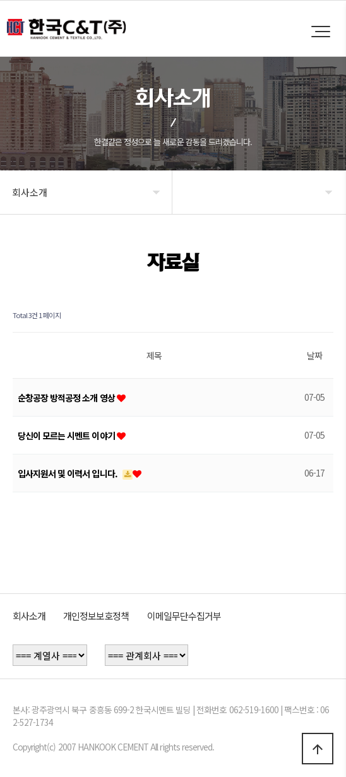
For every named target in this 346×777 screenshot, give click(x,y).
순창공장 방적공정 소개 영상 (67, 397)
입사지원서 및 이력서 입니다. (68, 473)
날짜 (314, 355)
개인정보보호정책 (96, 615)
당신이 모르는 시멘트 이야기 (67, 435)
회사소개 (29, 615)
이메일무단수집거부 (184, 615)
